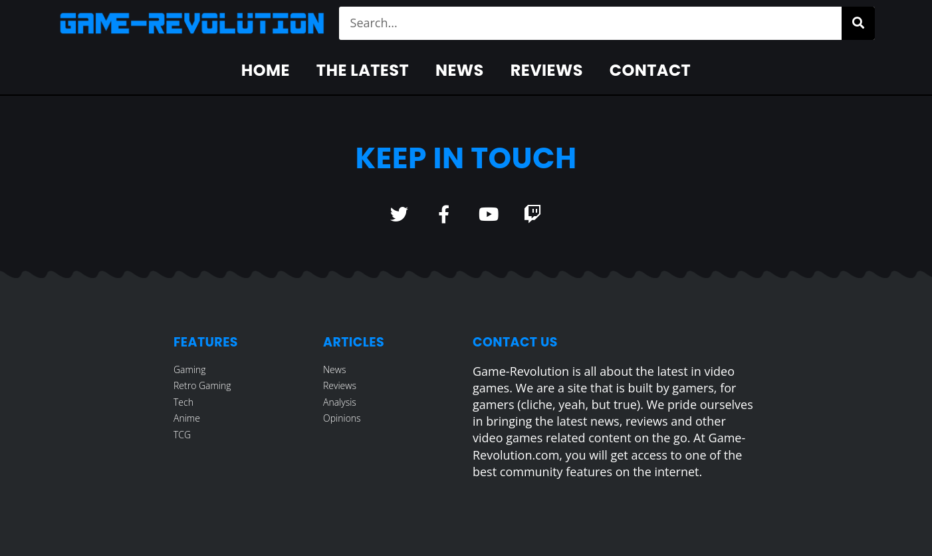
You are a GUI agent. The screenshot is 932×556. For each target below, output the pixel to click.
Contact (650, 70)
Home (265, 70)
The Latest (362, 70)
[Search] (858, 23)
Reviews (547, 70)
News (459, 70)
